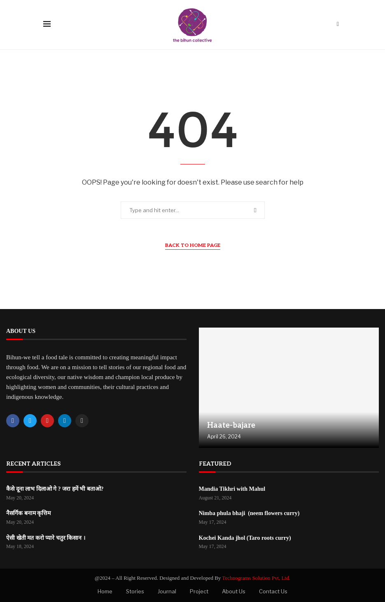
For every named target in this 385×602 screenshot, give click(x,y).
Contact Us (273, 591)
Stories (135, 591)
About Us (233, 591)
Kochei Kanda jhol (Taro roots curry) (245, 538)
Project (199, 591)
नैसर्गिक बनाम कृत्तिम (28, 513)
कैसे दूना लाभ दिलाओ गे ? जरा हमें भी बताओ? (55, 489)
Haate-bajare (231, 425)
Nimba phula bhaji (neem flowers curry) (249, 513)
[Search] (338, 24)
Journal (167, 591)
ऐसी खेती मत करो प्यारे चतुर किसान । (45, 538)
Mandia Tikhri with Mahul (232, 489)
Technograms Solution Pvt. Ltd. (256, 578)
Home (105, 591)
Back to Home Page (192, 245)
